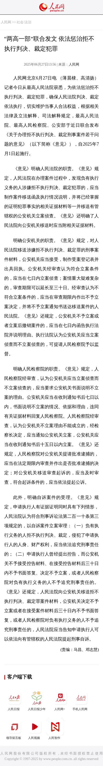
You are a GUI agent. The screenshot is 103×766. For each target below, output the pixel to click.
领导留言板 (14, 729)
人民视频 (34, 729)
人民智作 (55, 729)
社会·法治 (24, 22)
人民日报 (14, 700)
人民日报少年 (37, 700)
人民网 (6, 22)
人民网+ (60, 700)
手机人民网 (80, 700)
